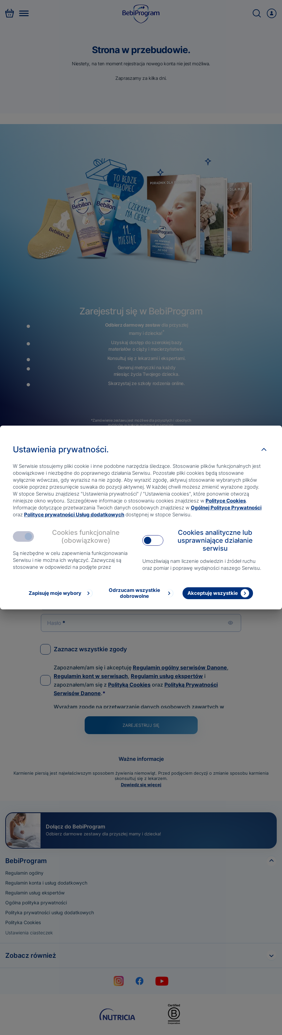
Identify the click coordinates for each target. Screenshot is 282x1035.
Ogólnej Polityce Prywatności (226, 507)
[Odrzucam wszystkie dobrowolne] (139, 593)
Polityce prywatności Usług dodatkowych (74, 514)
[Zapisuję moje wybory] (60, 593)
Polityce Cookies (226, 501)
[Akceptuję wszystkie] (218, 593)
